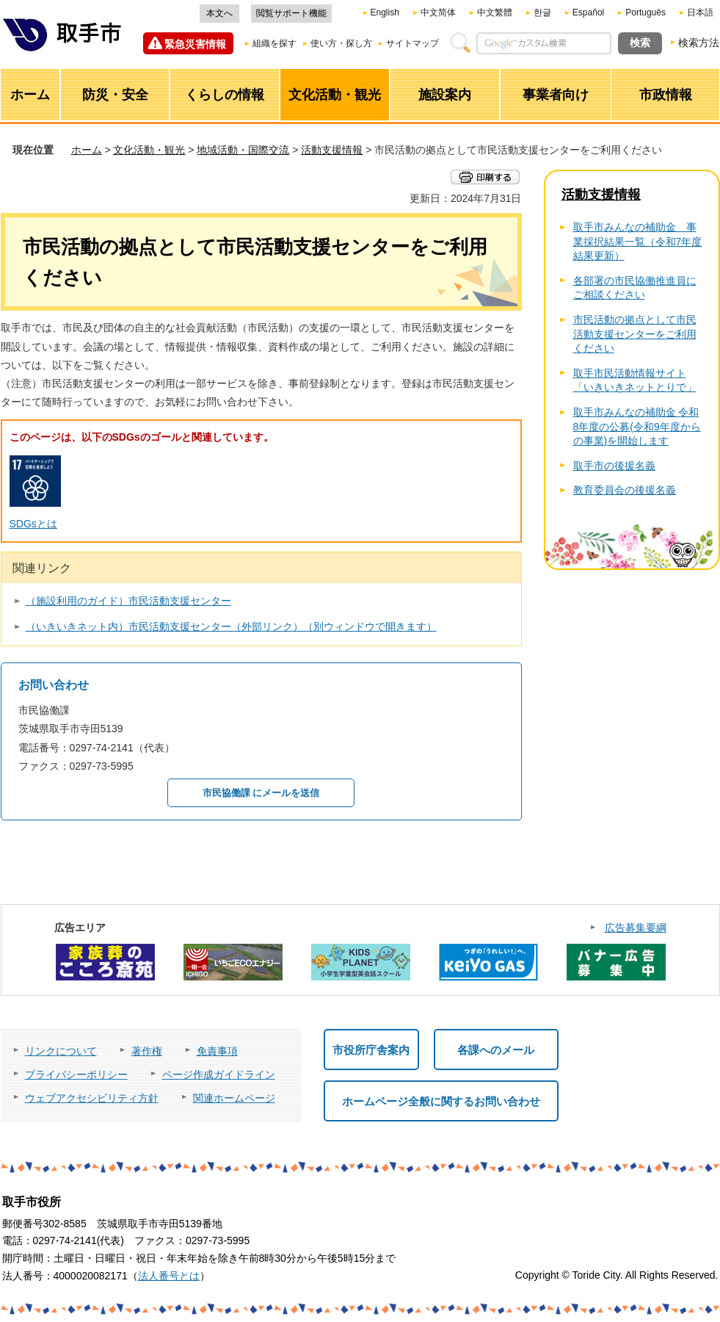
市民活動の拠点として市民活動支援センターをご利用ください (635, 334)
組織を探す (274, 43)
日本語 (700, 12)
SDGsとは (33, 524)
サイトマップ (412, 43)
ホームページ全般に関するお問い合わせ (441, 1101)
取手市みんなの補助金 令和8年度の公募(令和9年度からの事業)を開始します (637, 426)
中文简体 (438, 12)
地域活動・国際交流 (243, 150)
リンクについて (61, 1051)
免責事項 (217, 1051)
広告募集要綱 (635, 927)
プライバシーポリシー (76, 1074)
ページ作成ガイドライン (218, 1074)
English (385, 12)
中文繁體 (494, 12)
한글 (542, 12)
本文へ (219, 13)
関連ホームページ (234, 1098)
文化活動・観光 (149, 150)
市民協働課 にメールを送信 (261, 792)
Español (588, 12)
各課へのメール (495, 1050)
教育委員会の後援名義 (624, 490)
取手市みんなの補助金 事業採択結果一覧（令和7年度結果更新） (637, 241)
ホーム (86, 150)
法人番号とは (169, 1276)
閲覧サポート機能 (291, 13)
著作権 (146, 1051)
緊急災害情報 (195, 44)
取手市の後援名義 (614, 466)
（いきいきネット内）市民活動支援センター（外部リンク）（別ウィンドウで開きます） (231, 626)
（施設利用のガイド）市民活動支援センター (128, 601)
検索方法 (698, 42)
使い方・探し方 (341, 43)
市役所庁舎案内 (371, 1050)
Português (645, 12)
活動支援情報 (332, 150)
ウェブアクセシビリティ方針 (92, 1098)
